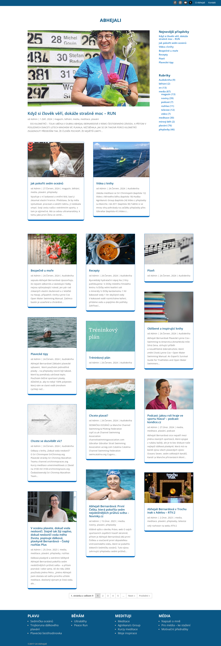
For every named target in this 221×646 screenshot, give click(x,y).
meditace (85, 119)
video (164, 113)
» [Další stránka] (134, 595)
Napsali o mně (170, 621)
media (76, 119)
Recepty (163, 54)
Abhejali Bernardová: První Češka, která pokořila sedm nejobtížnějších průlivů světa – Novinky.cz (109, 511)
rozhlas (165, 106)
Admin (34, 119)
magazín (58, 119)
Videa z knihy (105, 183)
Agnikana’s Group (129, 625)
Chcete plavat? (98, 415)
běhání (68, 119)
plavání (95, 119)
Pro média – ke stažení (175, 625)
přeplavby (52, 192)
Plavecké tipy (166, 62)
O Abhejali (200, 3)
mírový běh (165, 121)
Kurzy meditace (128, 629)
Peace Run (81, 625)
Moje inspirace (127, 633)
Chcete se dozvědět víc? (46, 441)
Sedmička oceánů (41, 621)
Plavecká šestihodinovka (46, 633)
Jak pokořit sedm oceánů (47, 183)
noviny (165, 98)
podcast (165, 102)
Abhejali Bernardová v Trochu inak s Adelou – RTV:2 (166, 510)
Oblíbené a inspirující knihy (165, 328)
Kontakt (212, 3)
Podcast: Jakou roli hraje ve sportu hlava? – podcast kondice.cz (165, 419)
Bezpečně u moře (168, 50)
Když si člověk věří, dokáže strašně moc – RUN (72, 113)
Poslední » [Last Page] (144, 595)
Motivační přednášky (174, 629)
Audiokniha (133, 188)
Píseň (162, 58)
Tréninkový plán (99, 357)
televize (165, 109)
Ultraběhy (80, 621)
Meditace (124, 621)
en (160, 87)
